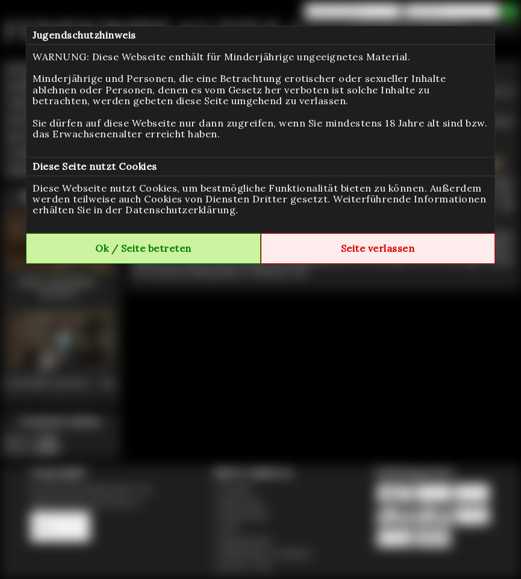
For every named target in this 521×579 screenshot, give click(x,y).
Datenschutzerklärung (180, 210)
